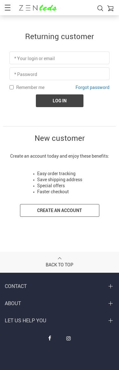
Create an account (59, 210)
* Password (25, 74)
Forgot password (92, 87)
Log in (60, 101)
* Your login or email (34, 58)
